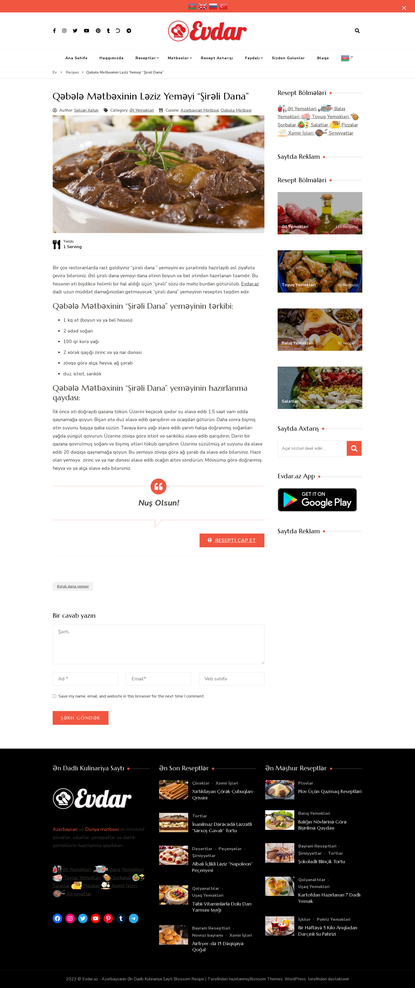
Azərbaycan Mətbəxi (200, 110)
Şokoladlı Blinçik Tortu (321, 861)
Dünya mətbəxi (101, 829)
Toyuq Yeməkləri (325, 116)
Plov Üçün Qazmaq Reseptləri (330, 791)
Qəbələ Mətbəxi (236, 110)
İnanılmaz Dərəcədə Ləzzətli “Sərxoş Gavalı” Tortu (222, 827)
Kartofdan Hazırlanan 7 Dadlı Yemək (329, 898)
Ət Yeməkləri (141, 110)
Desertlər (202, 849)
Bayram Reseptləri (211, 928)
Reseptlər (146, 58)
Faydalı (252, 58)
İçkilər (304, 919)
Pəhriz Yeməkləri (333, 919)
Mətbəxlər (178, 58)
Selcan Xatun (86, 110)
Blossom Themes (266, 979)
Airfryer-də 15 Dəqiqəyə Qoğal (217, 946)
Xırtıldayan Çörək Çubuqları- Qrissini (223, 794)
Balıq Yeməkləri (118, 869)
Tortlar (199, 816)
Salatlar (313, 125)
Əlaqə (323, 58)
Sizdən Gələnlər (288, 58)
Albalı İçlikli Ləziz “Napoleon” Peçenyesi (222, 867)
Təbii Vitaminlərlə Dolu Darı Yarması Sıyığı (221, 907)
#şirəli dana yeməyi (73, 586)
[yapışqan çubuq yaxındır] (403, 8)
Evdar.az (250, 284)
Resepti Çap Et (235, 540)
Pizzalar (344, 125)
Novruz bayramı (207, 935)
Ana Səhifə (76, 58)
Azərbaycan (65, 829)
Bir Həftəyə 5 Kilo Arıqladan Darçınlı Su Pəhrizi (327, 931)
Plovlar (305, 783)
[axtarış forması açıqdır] (357, 31)
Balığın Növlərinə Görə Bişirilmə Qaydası (322, 825)
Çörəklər (200, 783)
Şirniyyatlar (334, 133)
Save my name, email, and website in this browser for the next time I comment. (131, 696)
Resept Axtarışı (217, 58)
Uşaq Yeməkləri (207, 895)
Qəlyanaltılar (205, 888)
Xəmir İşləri (296, 133)
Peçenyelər (230, 849)
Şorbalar (116, 878)
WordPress (295, 979)
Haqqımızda (112, 58)
